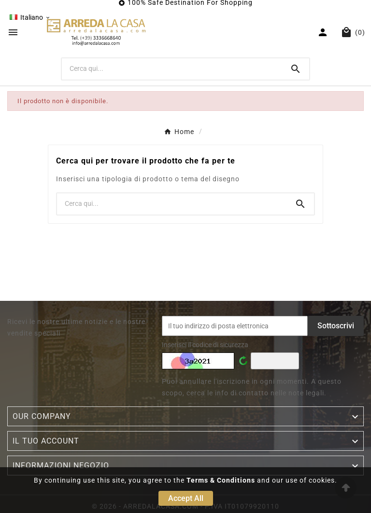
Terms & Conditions (220, 480)
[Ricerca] (172, 68)
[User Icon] (324, 32)
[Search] (295, 69)
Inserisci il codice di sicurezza (205, 345)
